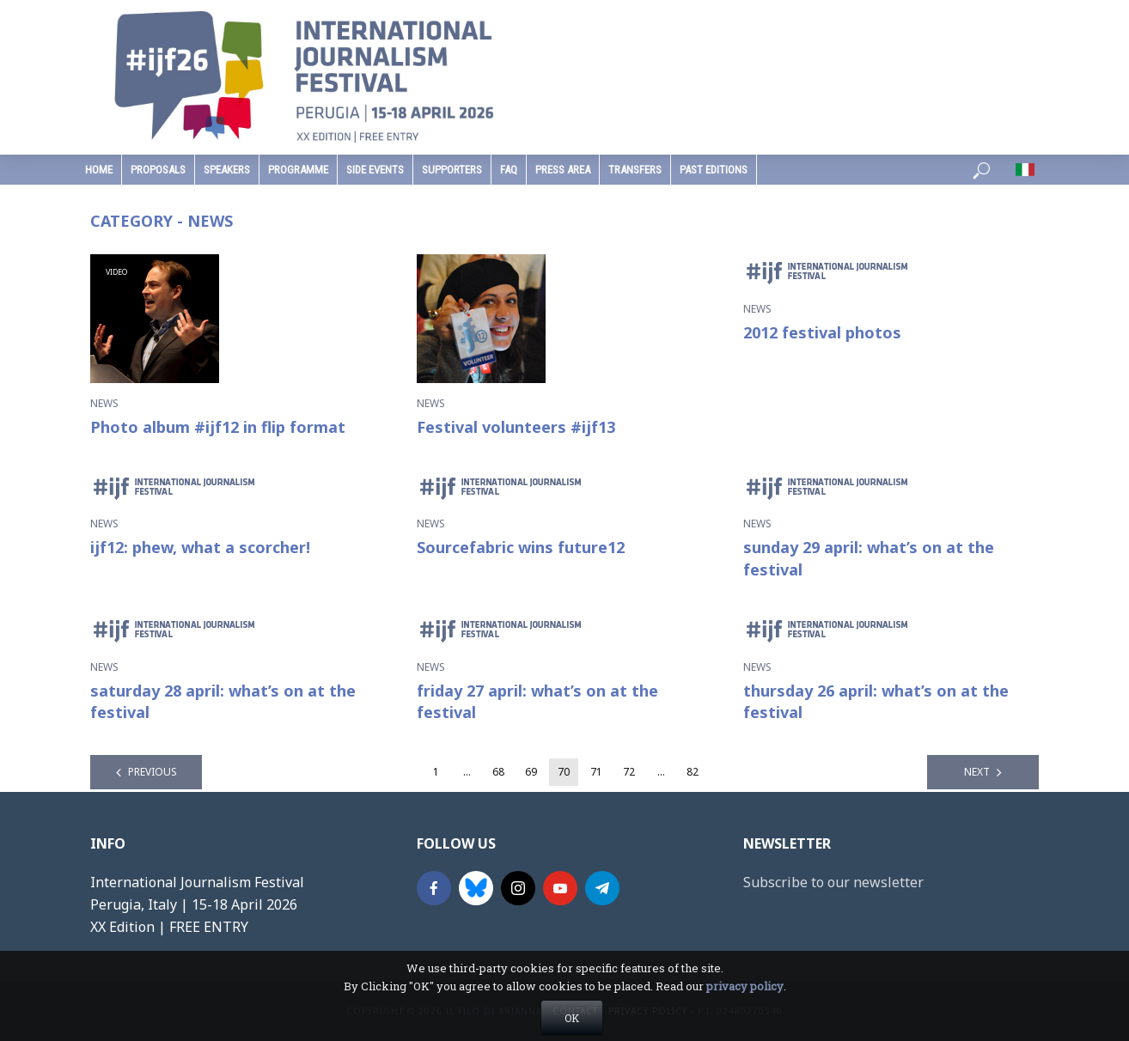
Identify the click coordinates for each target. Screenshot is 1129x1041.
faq (508, 169)
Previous (152, 771)
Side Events (375, 169)
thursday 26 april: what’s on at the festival (876, 701)
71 (596, 771)
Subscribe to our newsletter (833, 882)
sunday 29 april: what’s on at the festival (868, 558)
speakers (227, 169)
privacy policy (745, 1018)
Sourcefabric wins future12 (521, 547)
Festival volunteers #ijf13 (516, 427)
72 (629, 771)
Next (977, 771)
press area (562, 169)
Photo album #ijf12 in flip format (217, 427)
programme (298, 169)
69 (531, 771)
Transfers (635, 169)
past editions (714, 169)
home (99, 169)
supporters (452, 169)
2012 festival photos (822, 332)
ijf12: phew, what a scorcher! (200, 547)
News (104, 403)
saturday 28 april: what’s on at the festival (223, 701)
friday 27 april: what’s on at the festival (537, 701)
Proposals (158, 169)
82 (693, 771)
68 (498, 771)
